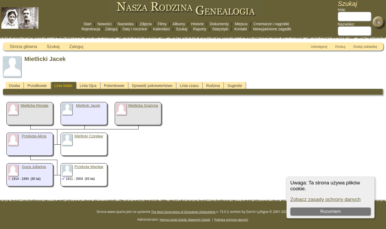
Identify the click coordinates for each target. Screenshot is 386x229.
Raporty (199, 29)
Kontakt (240, 29)
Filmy (162, 24)
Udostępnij (319, 47)
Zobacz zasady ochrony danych (325, 199)
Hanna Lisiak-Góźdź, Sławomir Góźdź (185, 219)
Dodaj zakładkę (365, 47)
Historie (197, 24)
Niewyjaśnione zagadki (272, 29)
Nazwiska (126, 24)
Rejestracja (90, 29)
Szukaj (181, 29)
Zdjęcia (146, 24)
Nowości (104, 24)
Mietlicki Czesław (89, 136)
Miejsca (241, 24)
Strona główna (23, 46)
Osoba (14, 85)
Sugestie (234, 85)
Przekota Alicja (34, 136)
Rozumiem (330, 211)
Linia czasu (189, 85)
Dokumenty (219, 24)
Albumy (179, 24)
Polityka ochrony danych (231, 219)
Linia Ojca (88, 85)
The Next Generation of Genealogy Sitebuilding (183, 212)
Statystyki (220, 29)
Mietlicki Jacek (88, 105)
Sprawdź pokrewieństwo (152, 85)
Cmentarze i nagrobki (271, 24)
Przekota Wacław (88, 167)
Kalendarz (161, 29)
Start (88, 24)
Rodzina (213, 85)
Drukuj (340, 47)
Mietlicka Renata (35, 105)
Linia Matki (63, 85)
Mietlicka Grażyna (143, 105)
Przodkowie (37, 85)
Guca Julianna (34, 167)
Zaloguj (111, 29)
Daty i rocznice (135, 29)
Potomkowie (114, 85)
